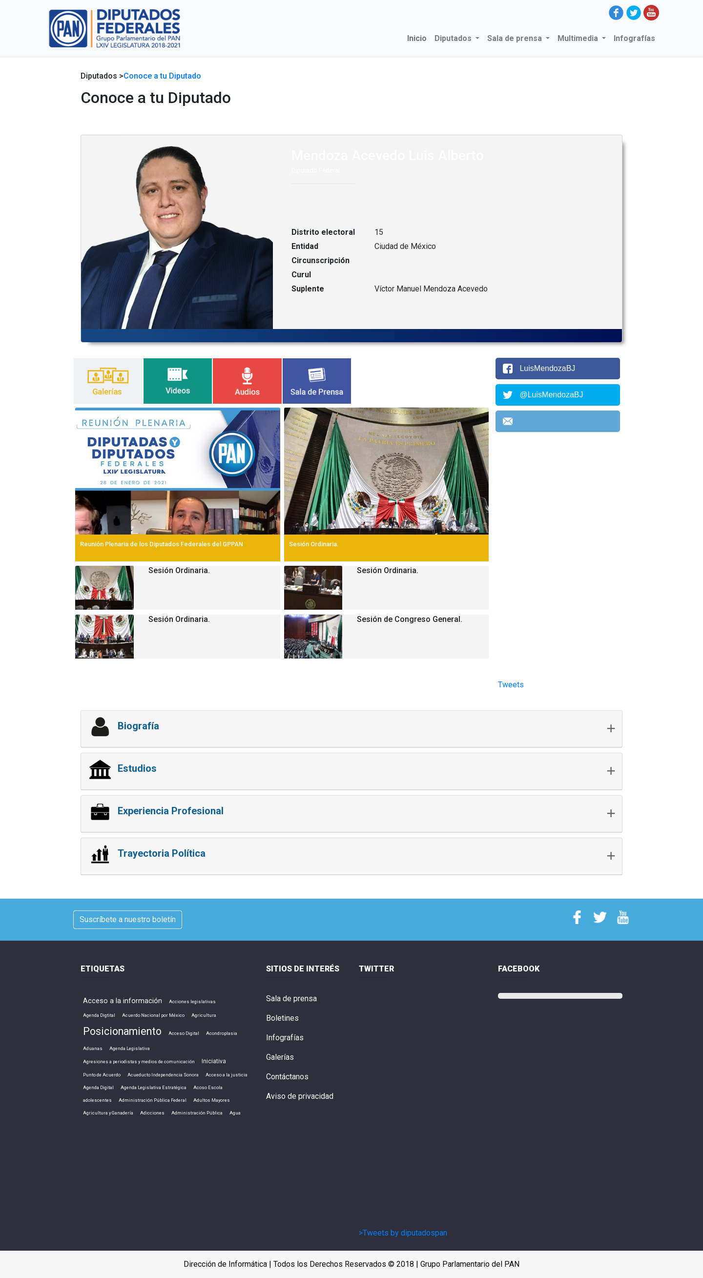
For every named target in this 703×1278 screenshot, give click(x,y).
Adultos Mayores (211, 1100)
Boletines (282, 1018)
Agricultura (203, 1015)
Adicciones (152, 1112)
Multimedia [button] (579, 38)
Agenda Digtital (99, 1015)
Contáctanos (287, 1076)
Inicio (419, 38)
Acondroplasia (221, 1033)
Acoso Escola (208, 1087)
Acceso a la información (122, 1000)
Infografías (634, 38)
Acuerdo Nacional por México (153, 1015)
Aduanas (93, 1048)
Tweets (511, 684)
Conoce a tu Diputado (162, 76)
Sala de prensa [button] (515, 38)
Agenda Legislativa (129, 1048)
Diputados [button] (454, 38)
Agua (235, 1112)
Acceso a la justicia (227, 1074)
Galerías (280, 1057)
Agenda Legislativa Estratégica (153, 1087)
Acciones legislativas (192, 1001)
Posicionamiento (122, 1031)
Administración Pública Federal (152, 1100)
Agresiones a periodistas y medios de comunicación (139, 1061)
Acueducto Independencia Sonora (163, 1074)
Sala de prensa (291, 998)
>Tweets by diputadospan (403, 1232)
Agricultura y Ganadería (108, 1112)
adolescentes (97, 1100)
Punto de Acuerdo (102, 1074)
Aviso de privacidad (299, 1096)
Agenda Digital (98, 1087)
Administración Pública (197, 1112)
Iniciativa (214, 1061)
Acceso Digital (183, 1033)
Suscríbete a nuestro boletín (128, 919)
